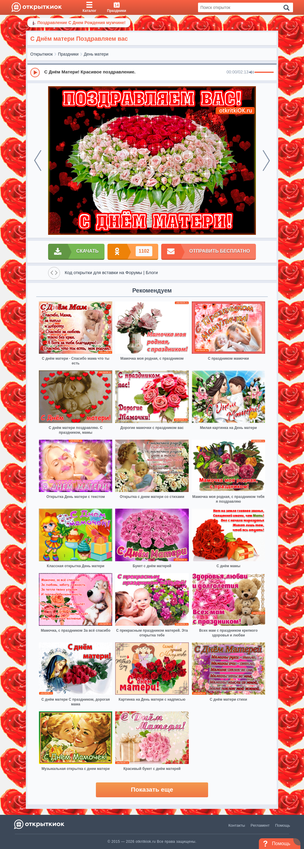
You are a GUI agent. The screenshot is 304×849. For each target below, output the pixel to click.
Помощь (282, 825)
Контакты (236, 825)
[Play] (35, 72)
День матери (96, 54)
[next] (266, 160)
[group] (152, 72)
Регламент (260, 825)
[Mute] (251, 73)
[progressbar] (264, 72)
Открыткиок (41, 54)
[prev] (38, 160)
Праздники (68, 54)
